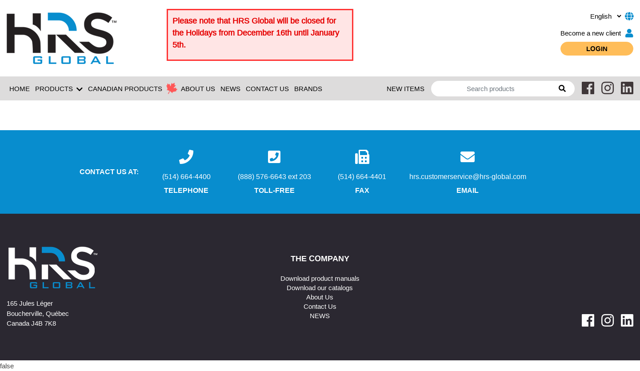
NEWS (230, 88)
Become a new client (596, 33)
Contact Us (320, 306)
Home (19, 88)
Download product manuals (320, 278)
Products (59, 89)
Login (597, 48)
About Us (319, 296)
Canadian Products (125, 88)
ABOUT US (198, 88)
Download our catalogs (320, 287)
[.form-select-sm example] (605, 16)
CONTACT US (267, 88)
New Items (405, 88)
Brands (308, 88)
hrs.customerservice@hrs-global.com (467, 176)
